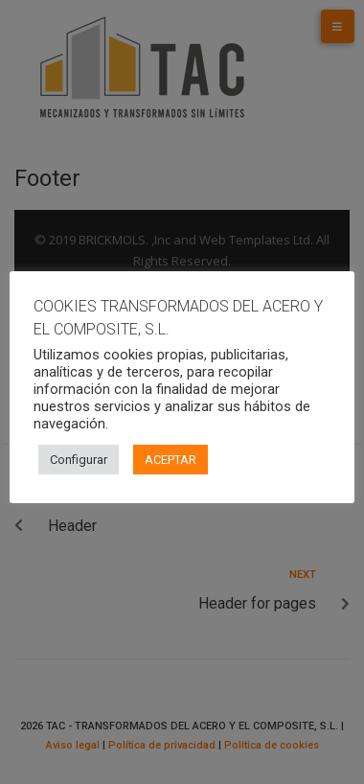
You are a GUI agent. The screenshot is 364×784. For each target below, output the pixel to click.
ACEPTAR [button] (170, 459)
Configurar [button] (78, 459)
